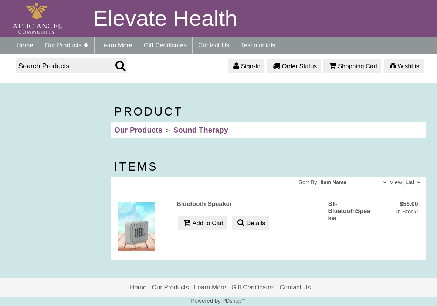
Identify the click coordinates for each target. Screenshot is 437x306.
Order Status (294, 66)
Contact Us (213, 45)
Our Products (67, 45)
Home (25, 45)
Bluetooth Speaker (204, 203)
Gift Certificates (165, 45)
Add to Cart (202, 223)
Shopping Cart (352, 66)
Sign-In (246, 66)
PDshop (231, 301)
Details (250, 223)
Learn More (116, 45)
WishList (404, 66)
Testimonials (258, 45)
